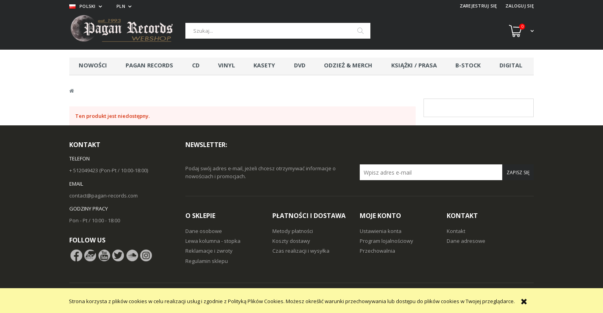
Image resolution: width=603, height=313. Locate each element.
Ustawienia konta (380, 231)
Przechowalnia (377, 250)
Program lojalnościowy (386, 240)
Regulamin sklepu (206, 261)
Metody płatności (292, 231)
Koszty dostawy (291, 240)
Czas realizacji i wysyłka (300, 250)
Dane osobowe (203, 231)
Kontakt (456, 231)
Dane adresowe (466, 240)
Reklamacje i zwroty (209, 250)
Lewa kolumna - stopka (212, 240)
